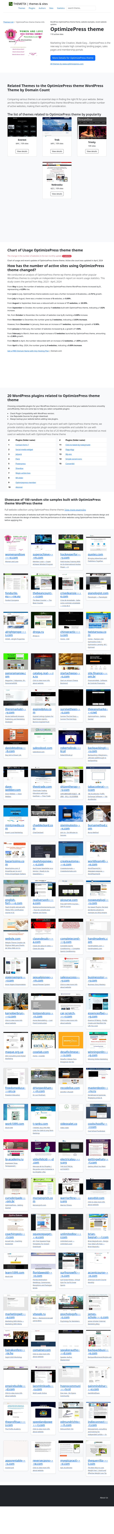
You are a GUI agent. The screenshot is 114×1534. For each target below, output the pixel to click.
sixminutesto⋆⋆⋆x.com (70, 851)
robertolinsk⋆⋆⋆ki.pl (70, 774)
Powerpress (21, 488)
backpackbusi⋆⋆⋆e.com (98, 1376)
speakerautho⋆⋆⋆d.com (70, 1376)
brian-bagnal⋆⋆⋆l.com (98, 1260)
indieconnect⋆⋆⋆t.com (98, 1448)
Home (70, 1518)
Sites (51, 8)
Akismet (19, 512)
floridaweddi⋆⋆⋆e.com (42, 1298)
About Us (104, 1522)
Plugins (32, 8)
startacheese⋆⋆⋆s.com (70, 699)
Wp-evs (69, 479)
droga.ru (38, 656)
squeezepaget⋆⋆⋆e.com (42, 1260)
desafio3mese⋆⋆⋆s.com (70, 1078)
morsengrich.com (43, 1224)
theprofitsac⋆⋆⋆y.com (15, 1448)
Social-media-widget (24, 474)
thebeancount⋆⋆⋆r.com (42, 619)
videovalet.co (68, 1148)
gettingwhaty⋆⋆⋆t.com (98, 1185)
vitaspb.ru (39, 1339)
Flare (18, 483)
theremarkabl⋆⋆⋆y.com (15, 735)
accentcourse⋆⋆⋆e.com (98, 1298)
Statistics (61, 8)
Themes (21, 8)
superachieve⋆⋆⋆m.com (43, 580)
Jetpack (19, 479)
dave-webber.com (13, 813)
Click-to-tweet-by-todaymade (78, 469)
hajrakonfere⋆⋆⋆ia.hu (15, 1376)
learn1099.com (14, 1297)
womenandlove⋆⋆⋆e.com (15, 580)
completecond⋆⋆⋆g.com (70, 965)
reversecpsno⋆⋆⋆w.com (43, 1486)
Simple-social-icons (74, 483)
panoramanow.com (15, 699)
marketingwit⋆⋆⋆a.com (15, 1340)
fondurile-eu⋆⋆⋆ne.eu (13, 619)
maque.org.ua (14, 1077)
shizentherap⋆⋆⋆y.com (70, 813)
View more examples (75, 534)
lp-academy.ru (14, 1184)
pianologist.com (98, 618)
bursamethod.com (97, 851)
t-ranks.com (40, 1148)
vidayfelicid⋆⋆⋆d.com (43, 1185)
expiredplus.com (42, 735)
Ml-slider (19, 502)
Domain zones (103, 1518)
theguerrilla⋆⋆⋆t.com (98, 1486)
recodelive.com (70, 1112)
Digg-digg (70, 474)
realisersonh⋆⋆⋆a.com (43, 926)
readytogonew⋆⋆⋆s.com (43, 887)
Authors (42, 8)
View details (22, 151)
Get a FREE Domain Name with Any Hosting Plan (28, 375)
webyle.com (13, 963)
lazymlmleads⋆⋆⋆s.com (43, 1412)
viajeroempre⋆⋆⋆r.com (15, 1003)
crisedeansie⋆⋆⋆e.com (70, 619)
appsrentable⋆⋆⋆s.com (15, 1486)
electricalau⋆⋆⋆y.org (70, 1185)
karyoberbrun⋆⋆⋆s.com (15, 1039)
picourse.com (69, 924)
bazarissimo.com (14, 887)
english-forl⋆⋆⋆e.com (13, 926)
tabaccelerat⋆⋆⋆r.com (98, 813)
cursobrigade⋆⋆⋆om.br (15, 1224)
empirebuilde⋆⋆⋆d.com (15, 1412)
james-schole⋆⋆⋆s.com (98, 1340)
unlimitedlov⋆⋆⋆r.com (70, 1260)
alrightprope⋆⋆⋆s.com (15, 658)
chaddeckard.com (43, 851)
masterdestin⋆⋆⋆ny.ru (98, 1114)
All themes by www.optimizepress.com (67, 64)
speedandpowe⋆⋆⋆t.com (42, 1448)
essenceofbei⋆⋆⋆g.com (98, 1039)
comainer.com (42, 1375)
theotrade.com (42, 811)
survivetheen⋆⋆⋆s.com (70, 735)
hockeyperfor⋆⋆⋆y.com (70, 580)
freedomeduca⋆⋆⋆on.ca (15, 1114)
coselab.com (41, 1077)
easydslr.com (96, 1223)
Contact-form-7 (22, 469)
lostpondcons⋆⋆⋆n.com (43, 1039)
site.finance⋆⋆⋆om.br (98, 699)
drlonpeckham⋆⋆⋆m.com (43, 1114)
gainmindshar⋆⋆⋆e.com (97, 1412)
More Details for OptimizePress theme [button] (72, 57)
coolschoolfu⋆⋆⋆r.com (97, 1150)
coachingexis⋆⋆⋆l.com (15, 1260)
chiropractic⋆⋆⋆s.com (70, 658)
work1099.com (14, 1148)
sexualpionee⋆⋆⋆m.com (43, 1003)
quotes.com (95, 579)
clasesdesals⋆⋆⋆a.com (43, 965)
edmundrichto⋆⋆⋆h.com (70, 1448)
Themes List (8, 22)
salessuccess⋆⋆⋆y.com (70, 1003)
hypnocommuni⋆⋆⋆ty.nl (70, 1412)
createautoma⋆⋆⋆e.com (70, 887)
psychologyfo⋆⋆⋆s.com (70, 1340)
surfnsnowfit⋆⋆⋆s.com (70, 1298)
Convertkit (70, 488)
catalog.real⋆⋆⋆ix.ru (43, 699)
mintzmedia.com (14, 851)
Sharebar (19, 493)
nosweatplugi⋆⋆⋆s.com (98, 926)
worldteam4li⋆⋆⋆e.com (98, 887)
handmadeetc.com (98, 965)
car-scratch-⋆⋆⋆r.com (67, 1039)
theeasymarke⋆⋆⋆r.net (98, 735)
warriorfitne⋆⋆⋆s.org (70, 1224)
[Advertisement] (57, 220)
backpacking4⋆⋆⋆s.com (98, 774)
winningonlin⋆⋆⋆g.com (98, 1078)
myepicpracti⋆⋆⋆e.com (70, 1486)
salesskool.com (42, 772)
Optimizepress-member (26, 507)
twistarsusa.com (97, 658)
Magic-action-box (23, 498)
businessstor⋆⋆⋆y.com (97, 1003)
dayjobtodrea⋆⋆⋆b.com (15, 774)
